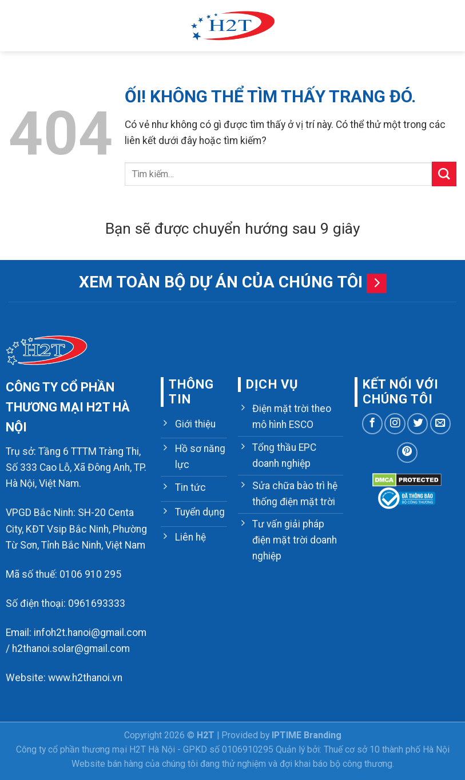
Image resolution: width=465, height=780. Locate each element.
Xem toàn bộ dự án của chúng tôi (221, 282)
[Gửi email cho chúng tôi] (440, 423)
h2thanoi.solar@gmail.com (71, 648)
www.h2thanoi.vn (85, 677)
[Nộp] (444, 174)
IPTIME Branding (306, 735)
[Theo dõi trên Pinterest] (407, 452)
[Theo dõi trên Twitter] (417, 423)
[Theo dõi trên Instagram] (394, 423)
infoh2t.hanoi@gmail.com (90, 632)
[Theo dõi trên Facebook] (372, 423)
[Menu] (16, 26)
